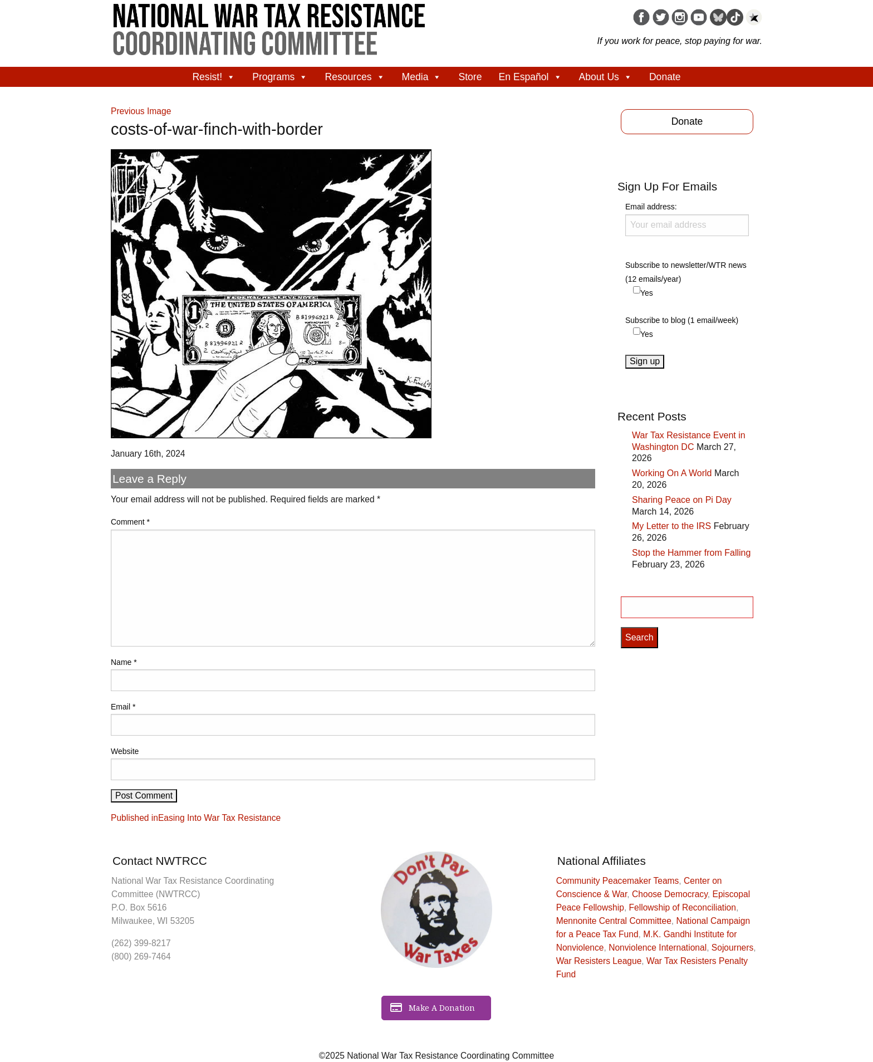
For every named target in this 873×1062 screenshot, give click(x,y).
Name (124, 662)
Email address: (687, 219)
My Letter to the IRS (671, 526)
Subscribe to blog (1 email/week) (681, 320)
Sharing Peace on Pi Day (682, 500)
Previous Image (141, 111)
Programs (280, 76)
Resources (355, 76)
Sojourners (732, 947)
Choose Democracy (670, 894)
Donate (665, 76)
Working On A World (672, 473)
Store (470, 76)
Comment (130, 521)
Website (125, 751)
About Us (605, 76)
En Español (530, 76)
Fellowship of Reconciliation (682, 907)
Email (123, 706)
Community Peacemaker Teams (617, 880)
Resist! (214, 76)
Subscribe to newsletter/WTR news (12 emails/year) (686, 272)
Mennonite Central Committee (613, 921)
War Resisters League (599, 961)
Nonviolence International (658, 947)
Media (422, 76)
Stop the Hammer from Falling (691, 552)
